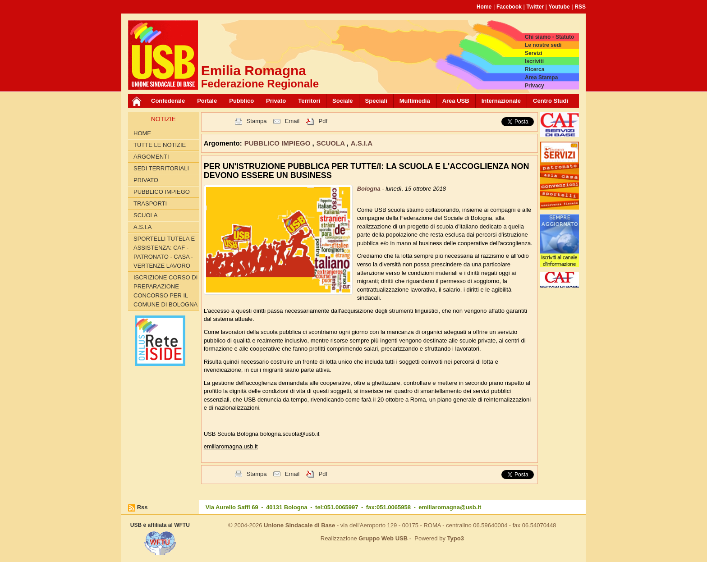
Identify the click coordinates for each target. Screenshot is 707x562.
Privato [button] (276, 100)
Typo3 (455, 538)
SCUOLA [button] (332, 143)
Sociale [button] (342, 100)
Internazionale (501, 100)
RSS (580, 7)
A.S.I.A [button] (361, 143)
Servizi (533, 53)
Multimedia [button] (414, 100)
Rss (142, 507)
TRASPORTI (150, 203)
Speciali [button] (376, 100)
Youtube (559, 7)
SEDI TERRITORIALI (161, 168)
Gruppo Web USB (383, 538)
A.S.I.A (142, 227)
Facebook (509, 7)
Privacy (534, 85)
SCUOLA (145, 215)
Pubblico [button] (241, 100)
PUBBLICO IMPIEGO (161, 191)
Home (484, 7)
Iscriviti (534, 61)
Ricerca (534, 69)
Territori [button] (309, 100)
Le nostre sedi (543, 45)
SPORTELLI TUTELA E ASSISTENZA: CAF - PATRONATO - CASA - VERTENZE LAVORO (164, 252)
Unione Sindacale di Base (299, 525)
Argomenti (151, 156)
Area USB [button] (455, 100)
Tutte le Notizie (159, 145)
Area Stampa (541, 77)
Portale (207, 100)
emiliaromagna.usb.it (231, 446)
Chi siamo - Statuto (549, 37)
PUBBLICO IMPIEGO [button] (278, 143)
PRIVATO (145, 180)
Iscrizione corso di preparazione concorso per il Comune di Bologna (165, 291)
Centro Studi (550, 100)
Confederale (168, 100)
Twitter (535, 7)
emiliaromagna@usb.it (449, 507)
